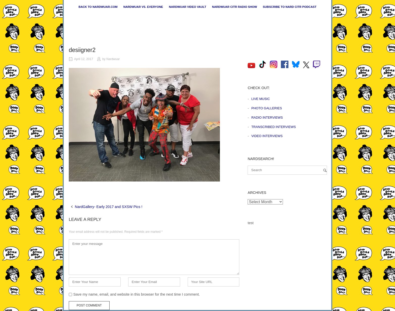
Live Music (260, 99)
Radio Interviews (267, 117)
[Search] (325, 170)
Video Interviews (267, 136)
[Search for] (287, 170)
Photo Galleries (266, 108)
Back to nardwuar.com (98, 6)
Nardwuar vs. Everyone (143, 6)
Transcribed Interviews (273, 127)
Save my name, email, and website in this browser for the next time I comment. (136, 294)
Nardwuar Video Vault (187, 6)
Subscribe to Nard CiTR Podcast (289, 6)
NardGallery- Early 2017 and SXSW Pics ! (108, 207)
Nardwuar (113, 59)
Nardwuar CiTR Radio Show (234, 6)
